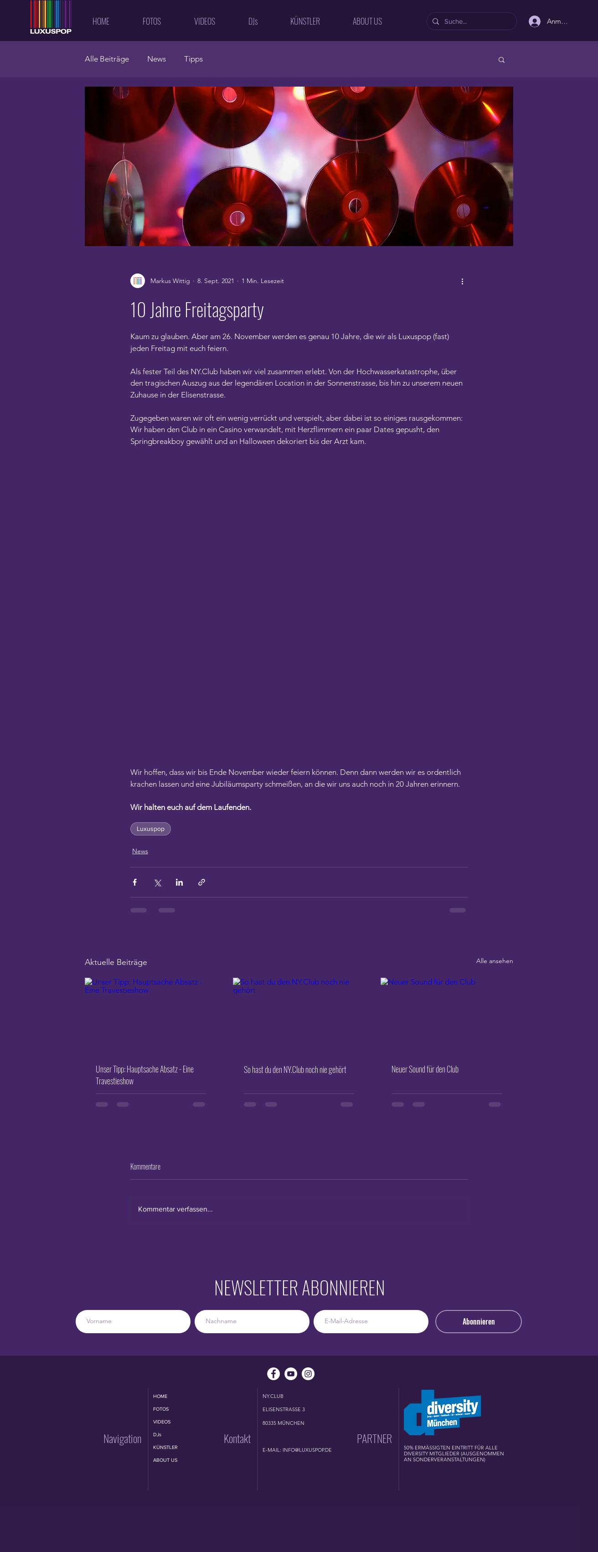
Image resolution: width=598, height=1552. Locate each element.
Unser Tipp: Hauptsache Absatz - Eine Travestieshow (145, 1075)
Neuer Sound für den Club (425, 1069)
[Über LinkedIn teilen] (179, 882)
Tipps (193, 58)
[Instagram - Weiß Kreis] (308, 1373)
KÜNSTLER (165, 1447)
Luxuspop (151, 828)
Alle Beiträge (107, 58)
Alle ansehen (494, 961)
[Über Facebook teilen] (134, 882)
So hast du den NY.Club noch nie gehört (295, 1069)
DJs (157, 1434)
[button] (501, 59)
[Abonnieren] (478, 1321)
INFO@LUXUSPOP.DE (307, 1450)
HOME (160, 1396)
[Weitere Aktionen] (462, 280)
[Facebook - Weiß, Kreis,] (273, 1373)
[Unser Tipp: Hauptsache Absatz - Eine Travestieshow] (151, 1015)
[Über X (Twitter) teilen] (157, 882)
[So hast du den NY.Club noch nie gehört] (299, 1015)
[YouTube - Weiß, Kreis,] (290, 1373)
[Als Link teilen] (201, 882)
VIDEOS (161, 1421)
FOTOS (161, 1409)
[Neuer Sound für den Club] (447, 1015)
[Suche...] (470, 21)
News (156, 58)
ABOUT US (165, 1460)
